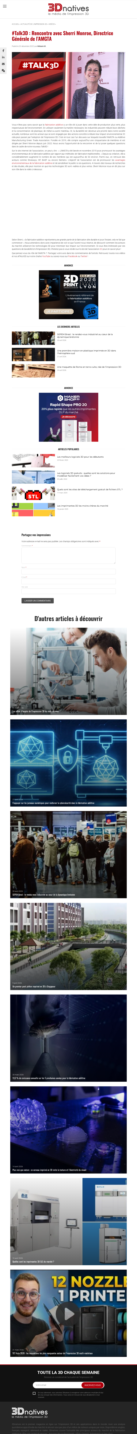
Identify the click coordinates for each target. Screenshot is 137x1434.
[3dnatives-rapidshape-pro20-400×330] (68, 417)
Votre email (41, 1385)
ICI (101, 249)
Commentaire (27, 546)
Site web (25, 587)
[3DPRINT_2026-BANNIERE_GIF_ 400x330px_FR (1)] (68, 294)
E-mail (24, 577)
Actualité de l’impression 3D (34, 24)
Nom (24, 567)
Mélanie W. (41, 46)
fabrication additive (54, 125)
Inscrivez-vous (92, 1385)
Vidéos (52, 24)
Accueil (15, 24)
